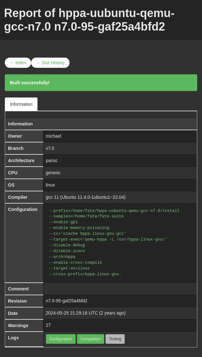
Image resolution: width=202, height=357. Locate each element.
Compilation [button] (90, 339)
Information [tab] (21, 104)
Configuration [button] (60, 339)
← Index (18, 62)
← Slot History (50, 62)
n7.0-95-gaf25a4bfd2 (67, 300)
